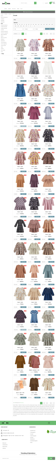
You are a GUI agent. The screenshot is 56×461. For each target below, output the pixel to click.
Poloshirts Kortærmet (4, 31)
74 (24, 24)
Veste (2, 51)
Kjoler (2, 23)
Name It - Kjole (20, 53)
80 (26, 24)
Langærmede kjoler (4, 26)
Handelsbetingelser (32, 440)
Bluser (2, 15)
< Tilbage (2, 53)
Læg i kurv (23, 58)
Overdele (2, 29)
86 (28, 24)
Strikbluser (2, 39)
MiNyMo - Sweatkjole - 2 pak (34, 370)
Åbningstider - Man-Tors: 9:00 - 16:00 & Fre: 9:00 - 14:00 (13, 435)
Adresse (4, 448)
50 (15, 24)
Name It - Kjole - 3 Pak (20, 392)
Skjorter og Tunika (4, 37)
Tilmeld (51, 458)
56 (17, 24)
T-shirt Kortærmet (3, 42)
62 (19, 24)
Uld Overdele (3, 50)
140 (52, 24)
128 (46, 24)
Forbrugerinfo (32, 432)
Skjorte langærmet (4, 34)
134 (49, 24)
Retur (31, 442)
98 (33, 24)
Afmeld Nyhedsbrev (32, 438)
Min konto (4, 443)
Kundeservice (32, 430)
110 (38, 24)
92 (31, 24)
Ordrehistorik (5, 444)
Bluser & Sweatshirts (4, 17)
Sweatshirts (3, 40)
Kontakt (31, 434)
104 (35, 24)
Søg (35, 3)
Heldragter (2, 20)
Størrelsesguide (32, 435)
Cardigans (2, 18)
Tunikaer (2, 48)
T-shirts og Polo (3, 45)
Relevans (15, 33)
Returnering (5, 446)
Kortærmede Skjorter (4, 25)
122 (44, 24)
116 (41, 24)
